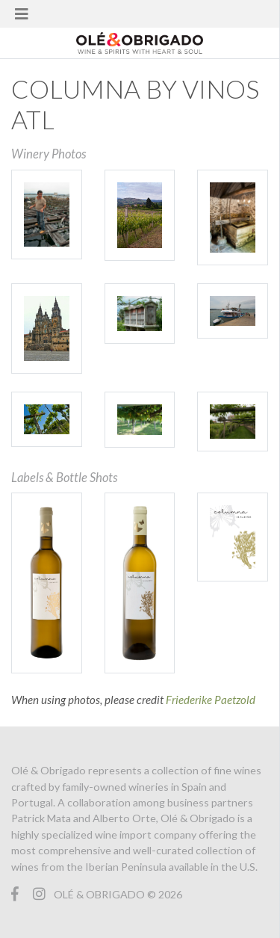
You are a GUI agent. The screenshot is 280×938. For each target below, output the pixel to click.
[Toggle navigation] (21, 14)
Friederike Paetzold (210, 699)
